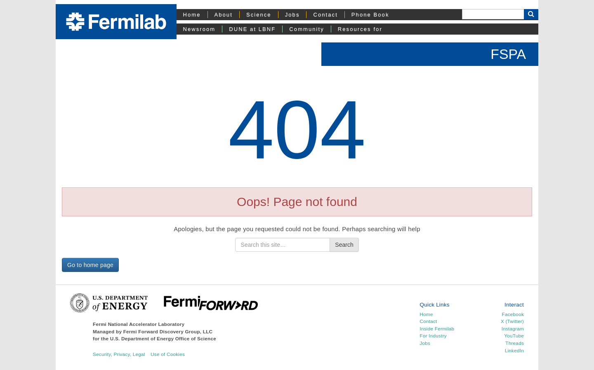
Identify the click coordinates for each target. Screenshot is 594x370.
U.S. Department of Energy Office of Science (163, 338)
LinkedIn (514, 350)
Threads (514, 343)
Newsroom (199, 29)
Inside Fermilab (437, 328)
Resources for (360, 29)
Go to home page (90, 265)
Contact (325, 15)
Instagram (513, 328)
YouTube (514, 335)
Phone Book (370, 15)
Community (306, 29)
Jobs (292, 15)
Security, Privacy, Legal (119, 354)
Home (192, 15)
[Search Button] (531, 14)
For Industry (433, 335)
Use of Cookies (168, 354)
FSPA (508, 54)
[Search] (493, 14)
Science (258, 15)
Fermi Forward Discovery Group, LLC (168, 331)
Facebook (513, 314)
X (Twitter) (512, 321)
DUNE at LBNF (252, 29)
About (223, 15)
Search (344, 244)
